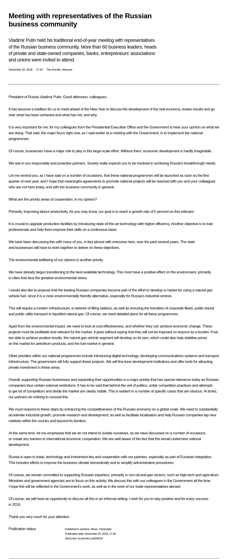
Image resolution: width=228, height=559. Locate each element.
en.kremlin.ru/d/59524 (90, 538)
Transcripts (105, 529)
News (94, 529)
